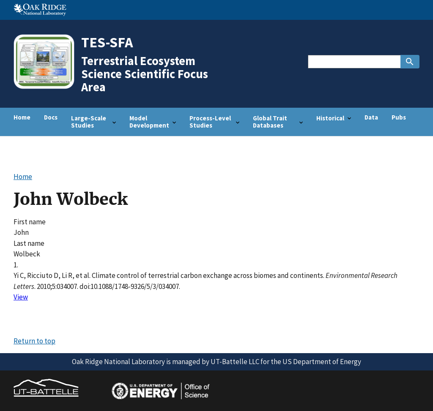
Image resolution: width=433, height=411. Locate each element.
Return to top (34, 341)
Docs (51, 117)
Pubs (399, 117)
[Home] (47, 88)
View (21, 297)
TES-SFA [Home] (107, 42)
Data (371, 117)
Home (22, 117)
